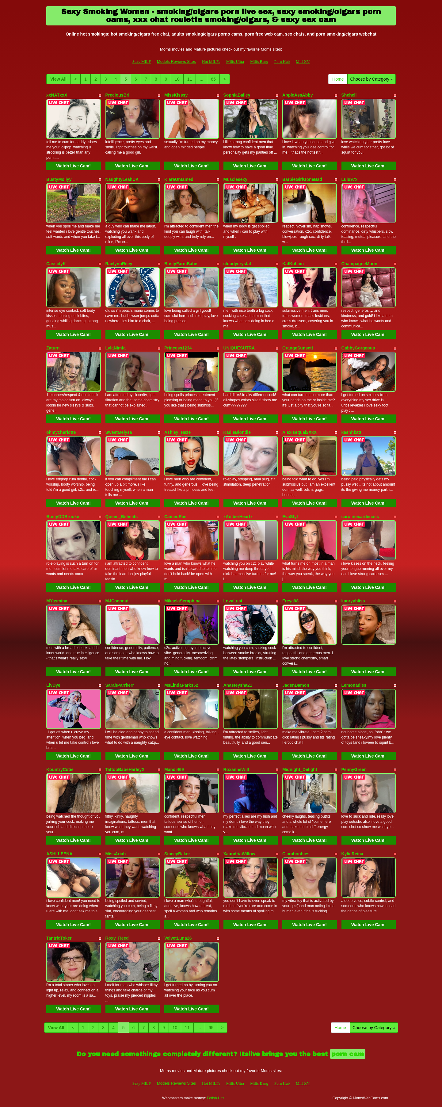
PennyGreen (354, 769)
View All (58, 79)
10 (177, 79)
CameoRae (175, 516)
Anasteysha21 (237, 685)
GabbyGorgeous (358, 347)
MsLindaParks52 (181, 685)
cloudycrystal (237, 263)
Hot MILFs (211, 61)
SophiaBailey (236, 95)
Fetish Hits (215, 1098)
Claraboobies (296, 853)
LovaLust (232, 600)
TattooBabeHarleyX (125, 769)
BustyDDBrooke (62, 516)
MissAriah (115, 853)
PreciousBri (117, 95)
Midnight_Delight (299, 769)
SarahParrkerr (119, 685)
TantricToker (59, 938)
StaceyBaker (177, 853)
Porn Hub (282, 61)
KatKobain (293, 263)
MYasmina (56, 600)
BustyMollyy (58, 179)
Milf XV (303, 61)
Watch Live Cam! (73, 165)
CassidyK (56, 263)
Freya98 (290, 600)
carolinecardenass (360, 516)
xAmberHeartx (238, 516)
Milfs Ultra (235, 61)
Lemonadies (354, 685)
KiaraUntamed (178, 179)
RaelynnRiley (118, 263)
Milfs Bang (259, 61)
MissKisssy (176, 95)
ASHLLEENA (59, 853)
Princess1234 (178, 347)
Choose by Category (371, 79)
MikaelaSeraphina (182, 600)
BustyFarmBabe (180, 263)
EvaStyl (290, 516)
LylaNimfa (115, 347)
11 (189, 79)
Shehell (349, 95)
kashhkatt (351, 432)
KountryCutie (60, 769)
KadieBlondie (237, 432)
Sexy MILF (141, 61)
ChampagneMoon (359, 263)
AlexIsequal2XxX (299, 432)
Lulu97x (349, 179)
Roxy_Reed (117, 938)
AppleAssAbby (297, 95)
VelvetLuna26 (178, 938)
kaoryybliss (353, 600)
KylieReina (352, 853)
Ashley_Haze (177, 432)
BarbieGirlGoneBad (302, 179)
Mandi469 (174, 769)
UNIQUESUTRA (239, 347)
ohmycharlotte (61, 432)
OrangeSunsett (297, 347)
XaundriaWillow (239, 853)
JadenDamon (295, 685)
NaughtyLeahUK (122, 179)
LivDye (53, 685)
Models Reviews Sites (176, 61)
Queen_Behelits (121, 516)
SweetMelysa (118, 432)
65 (213, 79)
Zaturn (53, 347)
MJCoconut (117, 600)
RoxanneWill (236, 769)
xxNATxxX (56, 95)
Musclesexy (235, 179)
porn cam (348, 1054)
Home (338, 79)
